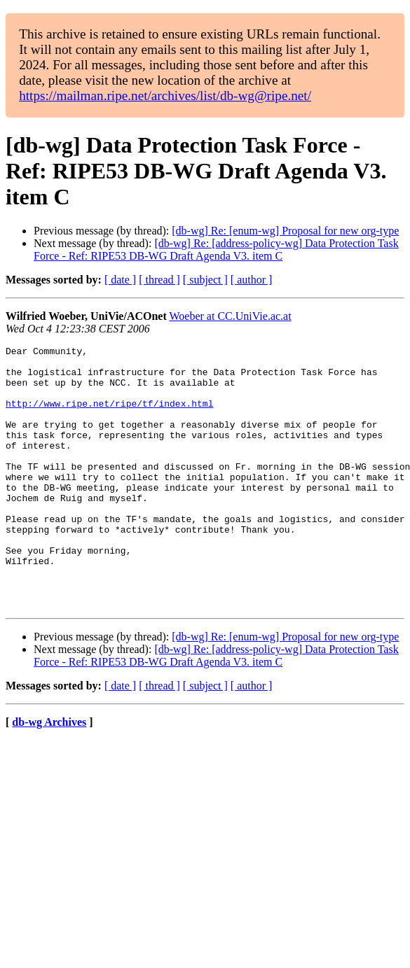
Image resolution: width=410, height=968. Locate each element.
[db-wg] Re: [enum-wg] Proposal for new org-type (285, 231)
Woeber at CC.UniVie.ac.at (231, 316)
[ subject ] (205, 280)
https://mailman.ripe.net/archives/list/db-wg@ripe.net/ (165, 95)
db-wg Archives (49, 774)
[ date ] (120, 280)
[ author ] (252, 280)
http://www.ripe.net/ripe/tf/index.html (109, 415)
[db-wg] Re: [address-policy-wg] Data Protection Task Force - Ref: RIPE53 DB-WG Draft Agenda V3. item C (216, 249)
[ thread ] (159, 280)
